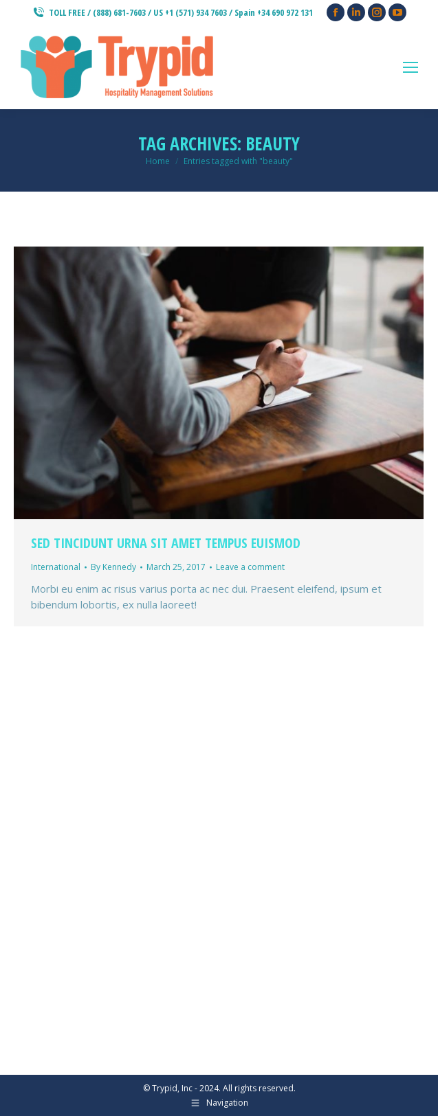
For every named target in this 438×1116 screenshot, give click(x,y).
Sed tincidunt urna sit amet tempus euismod (165, 543)
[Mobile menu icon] (410, 67)
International (55, 567)
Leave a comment (250, 567)
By (113, 567)
